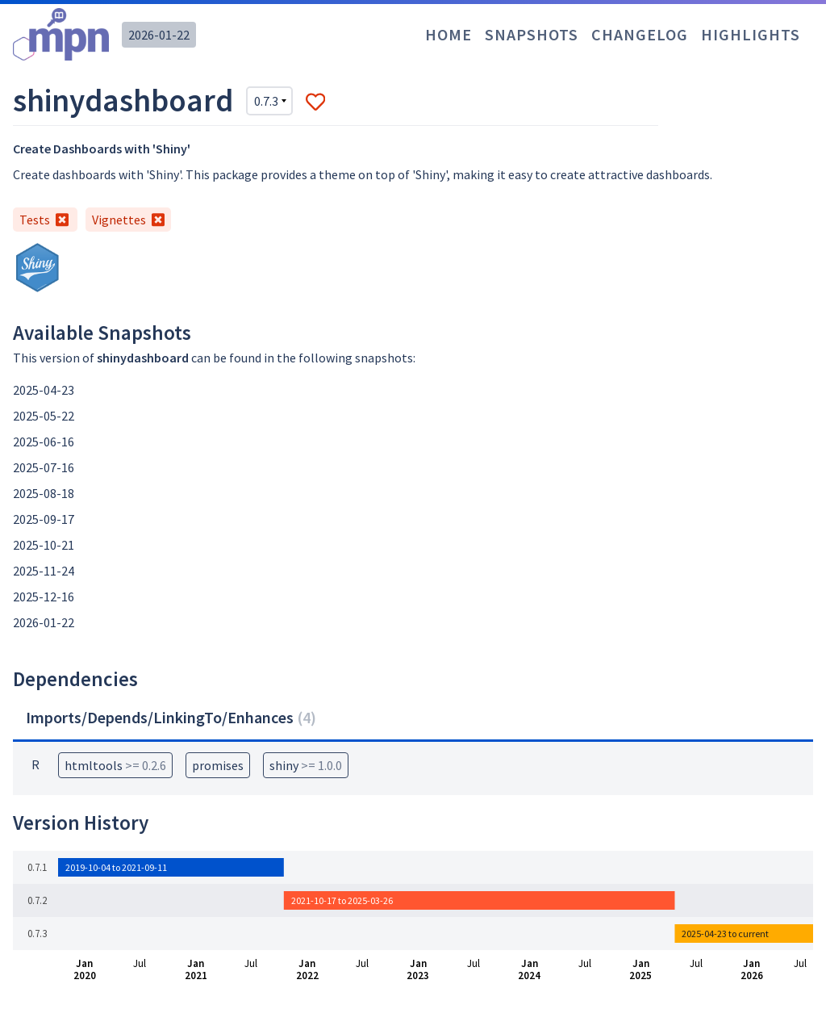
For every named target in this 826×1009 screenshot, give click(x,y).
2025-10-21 (43, 545)
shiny (305, 765)
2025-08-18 (43, 493)
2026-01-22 (159, 35)
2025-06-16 (43, 441)
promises (218, 765)
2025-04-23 (43, 390)
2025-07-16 (43, 467)
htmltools (115, 765)
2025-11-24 (43, 571)
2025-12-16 (43, 596)
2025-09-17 (43, 519)
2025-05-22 (43, 416)
